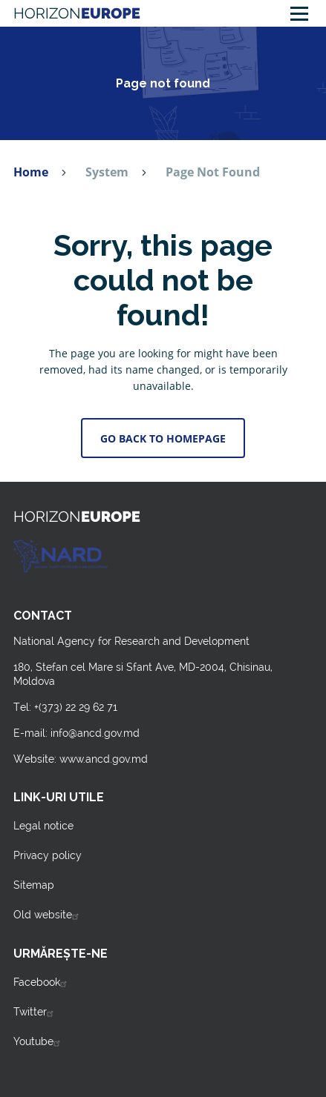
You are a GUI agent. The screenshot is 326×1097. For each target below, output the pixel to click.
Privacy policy (47, 855)
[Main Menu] (299, 13)
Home (30, 172)
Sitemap (33, 885)
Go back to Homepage (163, 438)
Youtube (38, 1041)
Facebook (42, 982)
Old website (47, 915)
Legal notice (43, 826)
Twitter (35, 1012)
